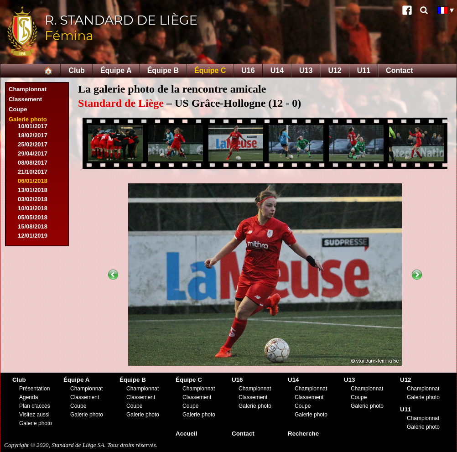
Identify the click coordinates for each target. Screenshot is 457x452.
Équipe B (163, 70)
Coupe (18, 109)
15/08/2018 (32, 226)
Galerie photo (28, 119)
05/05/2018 (32, 217)
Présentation (34, 388)
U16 (247, 70)
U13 (305, 70)
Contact (399, 70)
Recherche (303, 433)
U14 (277, 70)
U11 (363, 70)
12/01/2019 (32, 235)
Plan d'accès (34, 406)
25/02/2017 (32, 144)
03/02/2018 (32, 199)
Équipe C (210, 70)
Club (76, 70)
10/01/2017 (32, 126)
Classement (25, 99)
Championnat (28, 89)
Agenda (28, 397)
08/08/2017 (32, 162)
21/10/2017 (32, 171)
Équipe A (116, 70)
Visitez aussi (34, 414)
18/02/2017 (32, 135)
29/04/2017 (32, 153)
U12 (334, 70)
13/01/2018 (32, 190)
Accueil (186, 433)
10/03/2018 (32, 208)
